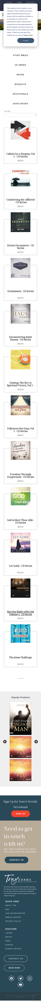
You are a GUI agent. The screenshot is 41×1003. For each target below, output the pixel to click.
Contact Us (16, 958)
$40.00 (20, 389)
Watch (8, 937)
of (21, 678)
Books (20, 74)
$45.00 (21, 252)
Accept (25, 40)
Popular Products (20, 697)
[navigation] (9, 2)
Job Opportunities (15, 913)
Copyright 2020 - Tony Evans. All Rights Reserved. (20, 996)
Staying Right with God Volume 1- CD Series (20, 613)
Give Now (14, 968)
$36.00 (20, 161)
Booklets (20, 84)
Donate (9, 945)
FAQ (7, 909)
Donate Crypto (13, 949)
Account (30, 2)
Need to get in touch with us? (18, 836)
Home (19, 2)
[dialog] (20, 25)
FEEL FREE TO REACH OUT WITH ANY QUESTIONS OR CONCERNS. (20, 850)
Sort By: (7, 111)
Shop (8, 941)
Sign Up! (20, 813)
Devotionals (20, 94)
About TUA (10, 905)
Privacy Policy (28, 35)
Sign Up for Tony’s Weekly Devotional (20, 804)
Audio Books (20, 103)
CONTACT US (16, 860)
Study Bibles (20, 55)
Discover (11, 929)
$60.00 (20, 298)
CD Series (20, 65)
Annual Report (13, 917)
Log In (9, 2)
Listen (8, 933)
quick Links (12, 901)
